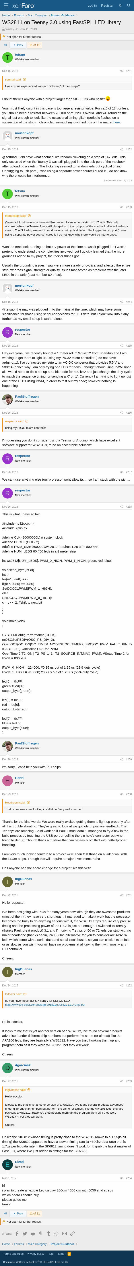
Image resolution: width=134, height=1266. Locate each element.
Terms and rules (13, 1253)
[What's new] (120, 5)
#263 (129, 1081)
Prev (18, 45)
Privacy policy (35, 1253)
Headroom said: (15, 802)
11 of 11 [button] (34, 45)
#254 (129, 301)
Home (60, 1253)
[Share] (121, 71)
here (116, 122)
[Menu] (6, 5)
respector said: (14, 421)
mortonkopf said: (15, 215)
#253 (129, 207)
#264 (129, 1178)
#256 (129, 412)
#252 (129, 149)
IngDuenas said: (15, 1089)
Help (51, 1253)
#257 (129, 472)
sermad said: (13, 79)
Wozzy (10, 29)
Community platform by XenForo (36, 1262)
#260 (129, 794)
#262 (129, 985)
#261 (129, 895)
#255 (129, 345)
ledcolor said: (13, 994)
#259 (129, 759)
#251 (129, 71)
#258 (129, 506)
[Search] (128, 5)
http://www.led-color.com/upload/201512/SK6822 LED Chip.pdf (45, 1004)
